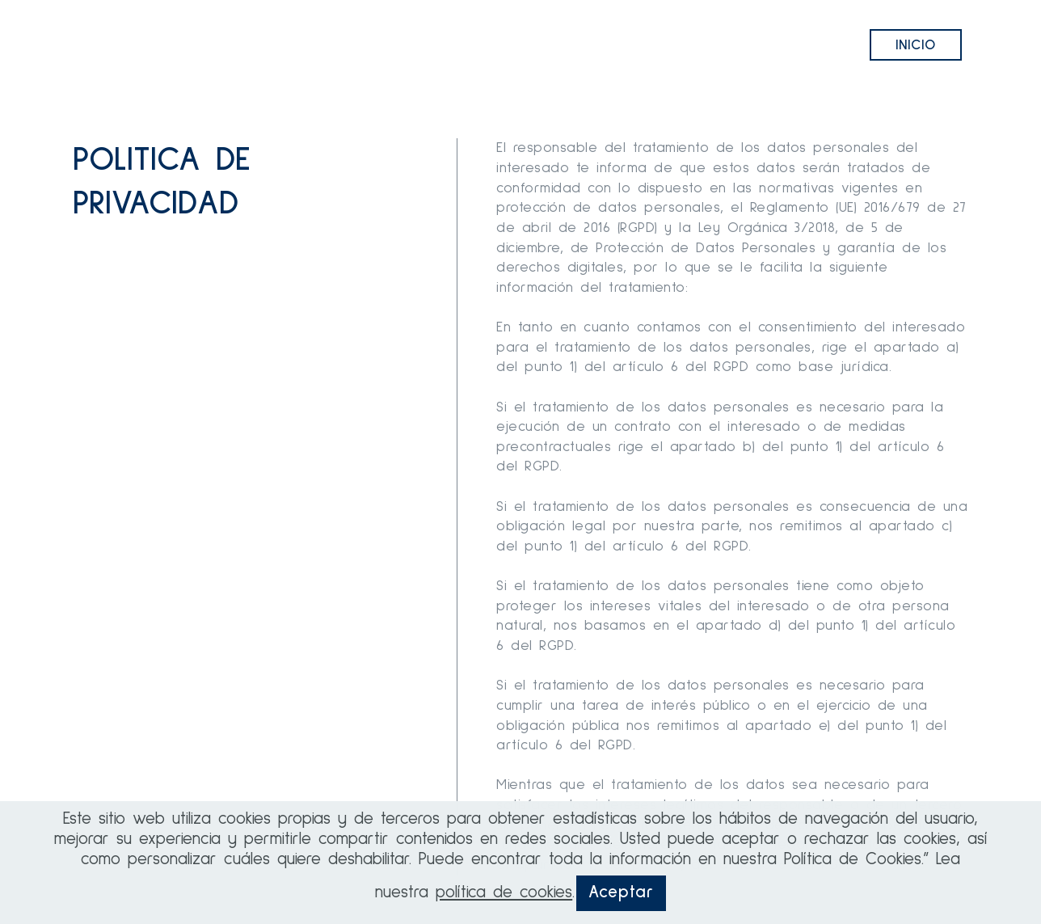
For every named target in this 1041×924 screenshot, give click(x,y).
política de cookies (504, 892)
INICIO (916, 45)
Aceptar (621, 892)
